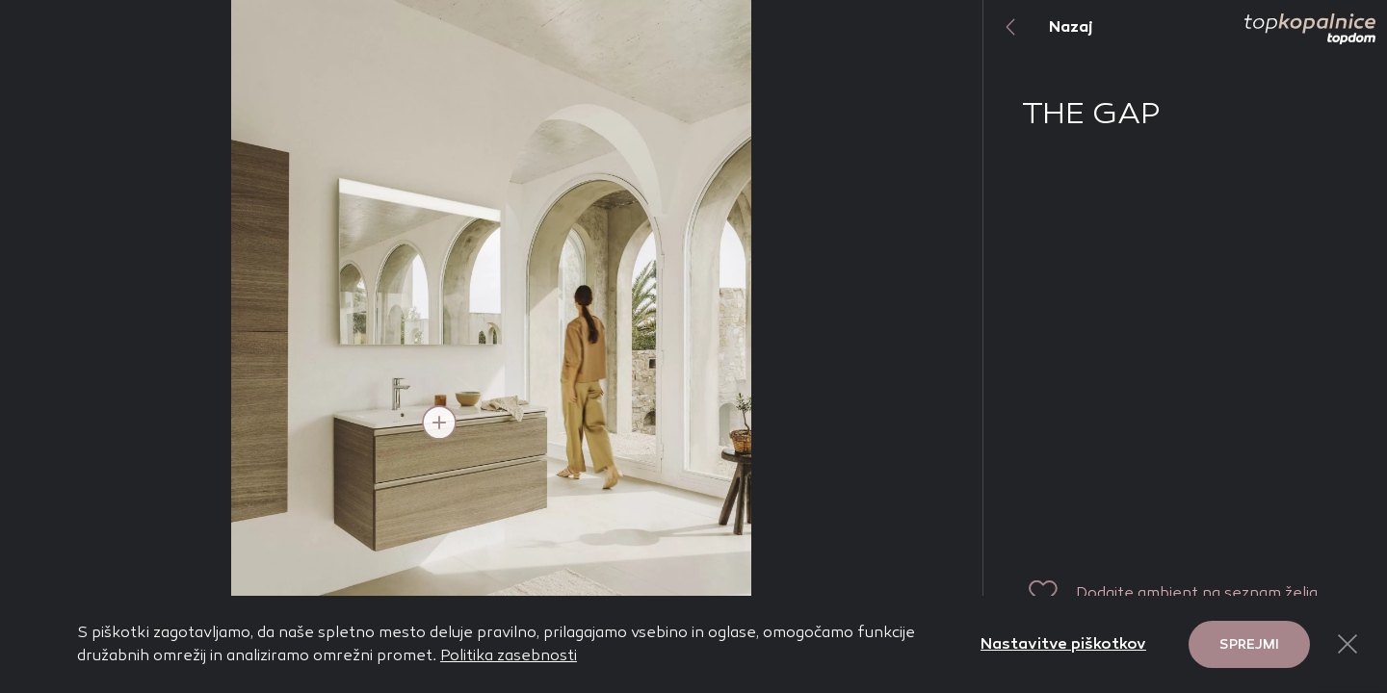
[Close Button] (1347, 644)
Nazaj (1038, 27)
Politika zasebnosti (508, 655)
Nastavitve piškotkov (1063, 643)
